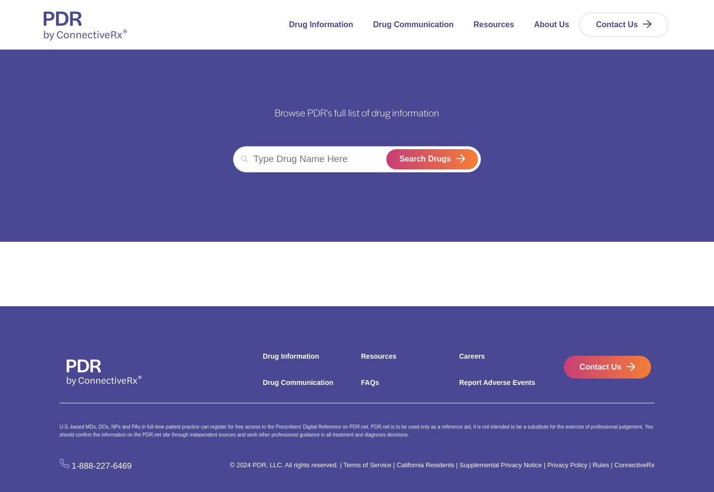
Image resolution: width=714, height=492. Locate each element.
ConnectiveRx (634, 465)
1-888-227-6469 (102, 465)
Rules (601, 465)
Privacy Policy (567, 465)
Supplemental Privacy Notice (501, 465)
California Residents (425, 465)
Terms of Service (367, 465)
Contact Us (617, 24)
